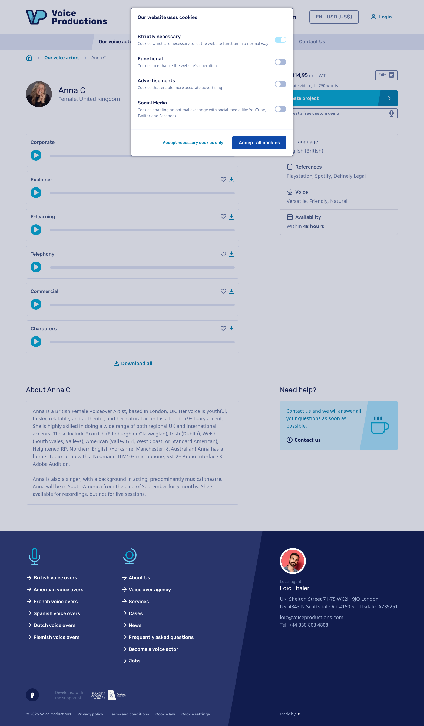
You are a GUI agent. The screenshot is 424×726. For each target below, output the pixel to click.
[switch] (280, 40)
